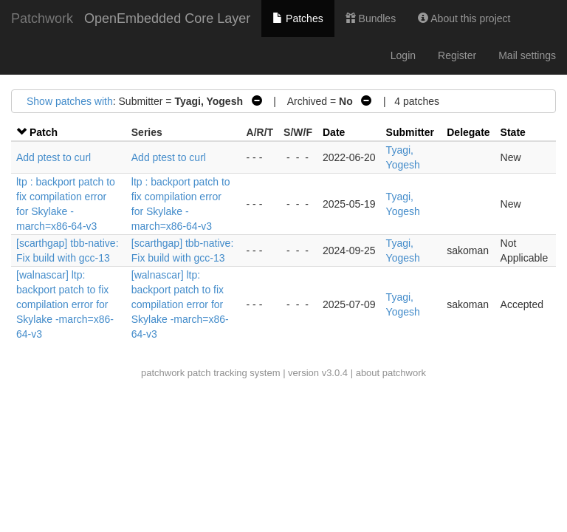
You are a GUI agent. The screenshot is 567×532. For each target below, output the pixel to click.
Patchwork (42, 18)
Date (334, 132)
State (513, 132)
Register (457, 55)
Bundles (371, 18)
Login (403, 55)
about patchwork (391, 372)
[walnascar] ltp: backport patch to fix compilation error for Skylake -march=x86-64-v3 (65, 304)
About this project (464, 18)
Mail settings (527, 55)
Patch (44, 132)
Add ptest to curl (53, 157)
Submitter (410, 132)
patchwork (163, 372)
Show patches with (70, 101)
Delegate (468, 132)
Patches (297, 18)
